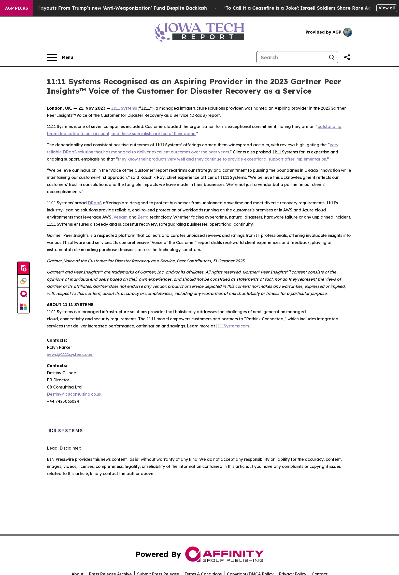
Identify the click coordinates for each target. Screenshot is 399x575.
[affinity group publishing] (23, 294)
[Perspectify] (23, 281)
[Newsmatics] (23, 306)
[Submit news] (23, 268)
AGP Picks (16, 8)
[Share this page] (347, 57)
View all (387, 7)
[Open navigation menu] (60, 57)
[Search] (291, 57)
